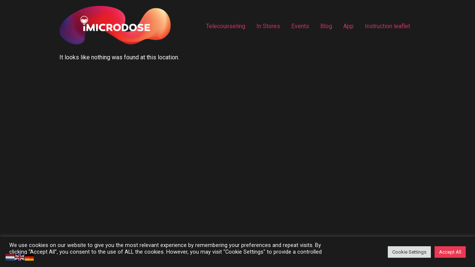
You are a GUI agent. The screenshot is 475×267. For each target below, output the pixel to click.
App (348, 26)
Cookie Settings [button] (409, 252)
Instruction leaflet (387, 26)
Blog (326, 26)
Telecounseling (225, 26)
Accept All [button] (450, 252)
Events (300, 26)
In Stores (268, 26)
